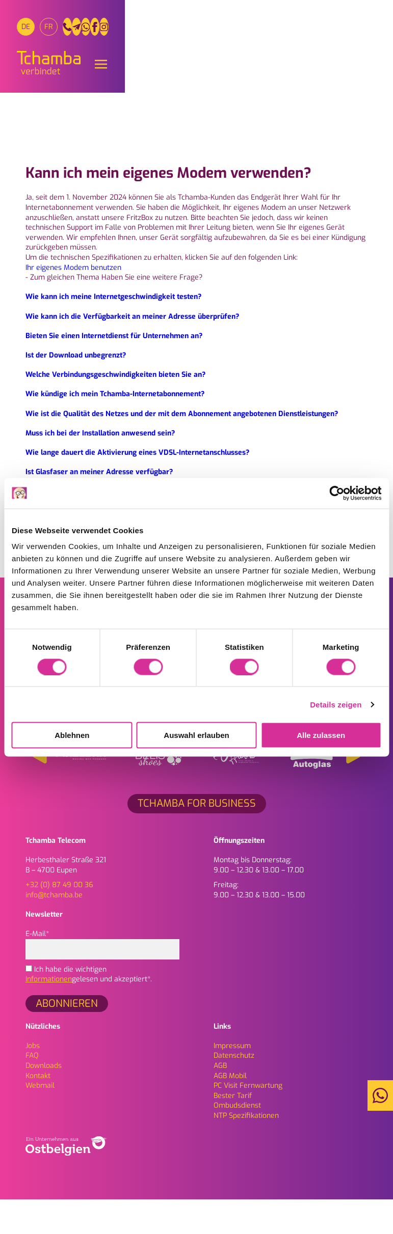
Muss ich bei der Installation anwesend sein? (100, 468)
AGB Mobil (230, 1110)
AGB (220, 1100)
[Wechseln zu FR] (57, 32)
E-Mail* (102, 976)
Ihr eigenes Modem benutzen (73, 302)
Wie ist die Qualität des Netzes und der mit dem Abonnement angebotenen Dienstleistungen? (181, 448)
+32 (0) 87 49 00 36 (59, 919)
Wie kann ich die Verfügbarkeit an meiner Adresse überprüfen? (132, 351)
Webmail (40, 1120)
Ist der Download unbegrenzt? (75, 390)
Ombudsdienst (237, 1140)
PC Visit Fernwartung (248, 1120)
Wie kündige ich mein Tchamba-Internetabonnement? (114, 429)
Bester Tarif (233, 1130)
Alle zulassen (321, 735)
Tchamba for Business (197, 838)
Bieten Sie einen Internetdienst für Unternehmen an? (113, 370)
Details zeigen (335, 704)
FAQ (32, 1090)
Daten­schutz (234, 1090)
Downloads (43, 1100)
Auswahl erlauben (196, 735)
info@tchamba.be (54, 930)
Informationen (48, 1014)
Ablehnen (72, 735)
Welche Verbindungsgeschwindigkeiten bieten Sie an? (115, 409)
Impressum (232, 1080)
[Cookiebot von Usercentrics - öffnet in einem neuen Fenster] (336, 493)
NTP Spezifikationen (246, 1150)
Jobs (32, 1080)
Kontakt (37, 1110)
